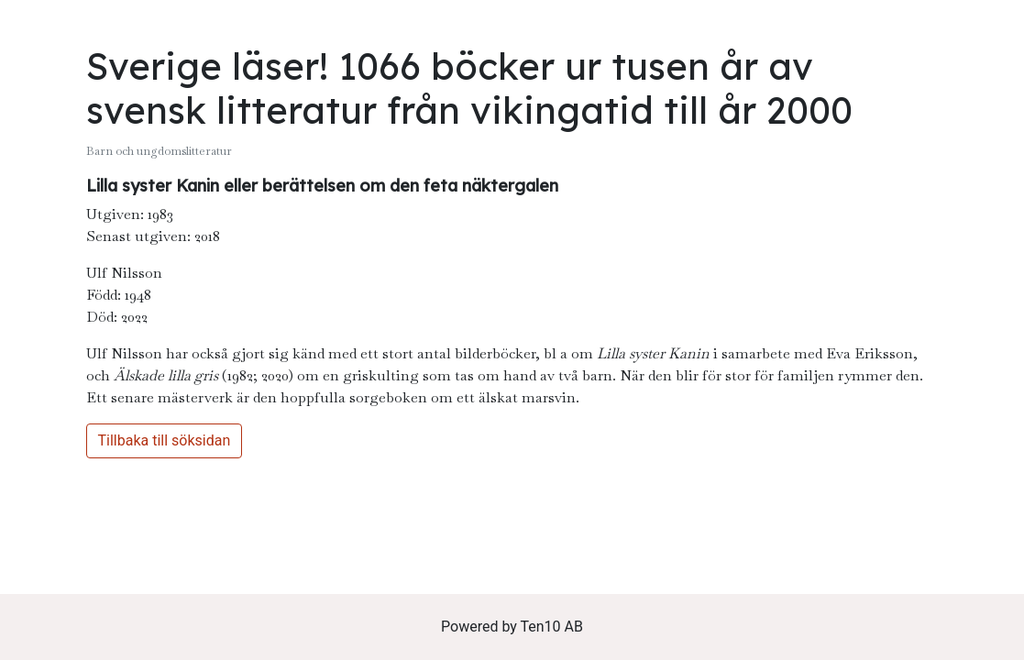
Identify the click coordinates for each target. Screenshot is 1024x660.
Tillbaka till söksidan (164, 440)
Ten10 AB (552, 626)
